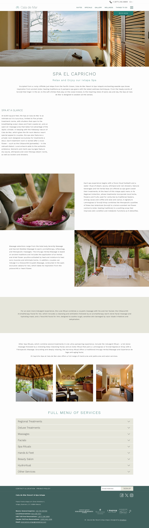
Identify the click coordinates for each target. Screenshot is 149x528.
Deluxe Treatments (74, 427)
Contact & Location (25, 489)
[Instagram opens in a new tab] (131, 495)
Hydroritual (74, 465)
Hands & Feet (74, 452)
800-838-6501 (36, 514)
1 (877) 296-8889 (44, 516)
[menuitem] (59, 7)
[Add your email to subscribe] (111, 488)
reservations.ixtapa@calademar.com (33, 522)
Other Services (74, 471)
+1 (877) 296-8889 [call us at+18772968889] (119, 2)
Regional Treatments (74, 421)
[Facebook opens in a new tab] (121, 495)
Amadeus (123, 520)
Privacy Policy (43, 489)
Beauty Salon (74, 459)
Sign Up (127, 489)
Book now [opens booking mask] (123, 13)
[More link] (131, 7)
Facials (74, 440)
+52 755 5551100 (41, 511)
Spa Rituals (74, 446)
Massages (74, 433)
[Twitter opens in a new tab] (126, 495)
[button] (34, 383)
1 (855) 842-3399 (46, 519)
